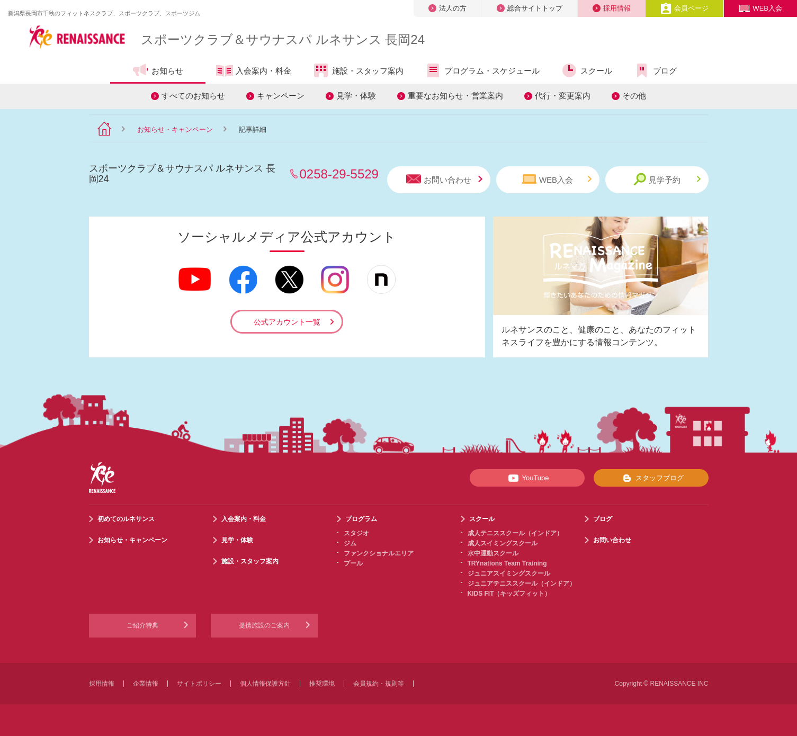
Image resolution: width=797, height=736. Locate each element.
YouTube (527, 478)
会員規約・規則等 (378, 683)
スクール (586, 70)
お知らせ (157, 70)
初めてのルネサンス (126, 519)
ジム (350, 543)
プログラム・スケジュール (482, 70)
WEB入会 (760, 8)
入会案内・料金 (253, 71)
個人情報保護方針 (265, 683)
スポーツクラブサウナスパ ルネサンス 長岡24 (283, 39)
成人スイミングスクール (503, 543)
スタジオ (356, 533)
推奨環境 (322, 683)
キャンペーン (281, 95)
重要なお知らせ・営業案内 (455, 95)
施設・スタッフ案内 (358, 70)
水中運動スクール (493, 553)
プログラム (361, 519)
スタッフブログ (651, 478)
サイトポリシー (199, 683)
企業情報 (145, 683)
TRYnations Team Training (507, 563)
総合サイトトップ (529, 8)
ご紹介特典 (142, 625)
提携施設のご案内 (264, 625)
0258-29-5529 (339, 174)
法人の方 (447, 8)
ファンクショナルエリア (379, 553)
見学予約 (667, 179)
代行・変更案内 (562, 95)
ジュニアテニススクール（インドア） (522, 583)
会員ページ (684, 8)
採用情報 (612, 8)
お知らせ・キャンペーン (175, 129)
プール (353, 563)
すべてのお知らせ (193, 95)
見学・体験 (356, 95)
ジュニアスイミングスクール (509, 573)
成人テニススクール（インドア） (515, 533)
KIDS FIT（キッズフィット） (509, 593)
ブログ (655, 70)
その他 (634, 95)
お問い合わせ (444, 179)
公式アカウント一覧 (287, 322)
